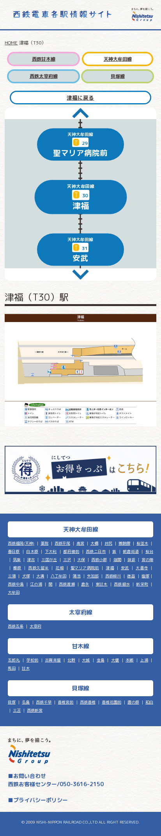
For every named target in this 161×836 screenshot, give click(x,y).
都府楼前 (71, 551)
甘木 (26, 668)
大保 (81, 559)
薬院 (44, 543)
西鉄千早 (43, 702)
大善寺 (142, 567)
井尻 (108, 543)
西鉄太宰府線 (44, 76)
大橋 (94, 543)
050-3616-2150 (82, 784)
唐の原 (133, 702)
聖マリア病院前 (85, 567)
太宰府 (35, 626)
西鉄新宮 (34, 710)
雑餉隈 (124, 543)
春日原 (14, 551)
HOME (11, 42)
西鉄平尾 (62, 543)
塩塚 (145, 576)
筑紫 (17, 559)
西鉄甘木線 (43, 59)
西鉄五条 (15, 626)
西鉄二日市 (96, 551)
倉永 (85, 584)
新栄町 (142, 584)
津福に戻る (80, 97)
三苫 (17, 710)
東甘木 (102, 584)
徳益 (131, 576)
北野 (71, 660)
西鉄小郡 (99, 559)
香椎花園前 (111, 702)
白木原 (32, 551)
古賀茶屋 (53, 660)
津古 (31, 559)
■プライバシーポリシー (38, 800)
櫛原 (17, 567)
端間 (117, 559)
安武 (125, 567)
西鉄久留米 (38, 567)
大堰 (115, 660)
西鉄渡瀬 (67, 584)
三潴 (12, 576)
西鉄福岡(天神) (21, 543)
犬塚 (26, 576)
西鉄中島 (16, 584)
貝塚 (12, 702)
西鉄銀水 (122, 584)
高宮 (80, 543)
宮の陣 (147, 559)
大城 (86, 660)
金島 (101, 660)
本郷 (130, 660)
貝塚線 (118, 76)
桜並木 (142, 543)
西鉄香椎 (88, 702)
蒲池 (76, 576)
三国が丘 (49, 559)
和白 (149, 702)
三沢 (67, 559)
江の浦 (36, 584)
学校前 (33, 660)
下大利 (51, 551)
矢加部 (93, 576)
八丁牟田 (58, 576)
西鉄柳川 (113, 576)
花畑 (59, 567)
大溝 (40, 576)
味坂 (131, 559)
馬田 (12, 668)
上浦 (144, 660)
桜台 (149, 551)
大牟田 (13, 592)
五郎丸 (14, 660)
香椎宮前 (65, 702)
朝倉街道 (131, 551)
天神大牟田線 (118, 59)
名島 (26, 702)
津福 (110, 567)
